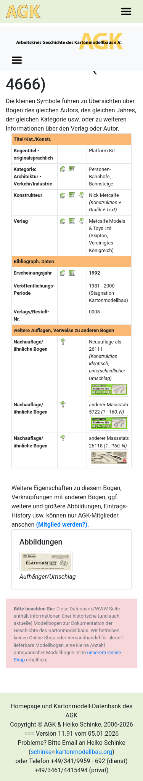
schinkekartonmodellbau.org (71, 751)
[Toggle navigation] (126, 11)
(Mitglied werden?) (61, 524)
